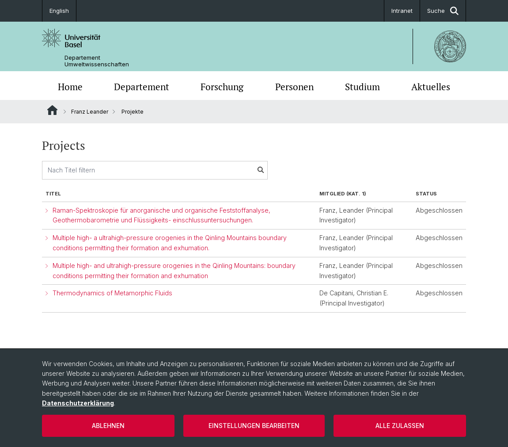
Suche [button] (443, 11)
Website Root (52, 110)
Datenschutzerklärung (78, 403)
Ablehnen (108, 425)
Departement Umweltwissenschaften (96, 61)
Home (70, 86)
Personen (294, 86)
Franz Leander (89, 111)
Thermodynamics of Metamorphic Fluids (112, 293)
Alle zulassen (399, 425)
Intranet (402, 10)
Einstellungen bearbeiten (254, 425)
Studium (362, 86)
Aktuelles (430, 86)
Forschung (222, 86)
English (59, 10)
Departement (141, 86)
